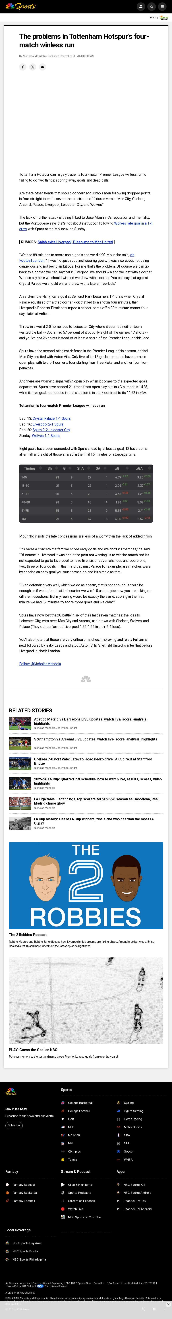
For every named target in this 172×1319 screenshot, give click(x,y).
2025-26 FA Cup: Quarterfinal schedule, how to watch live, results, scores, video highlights (98, 781)
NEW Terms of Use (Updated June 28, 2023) (131, 1283)
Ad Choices (11, 1283)
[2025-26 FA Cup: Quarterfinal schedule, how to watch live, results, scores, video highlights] (20, 783)
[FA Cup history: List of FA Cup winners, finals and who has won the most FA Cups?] (20, 823)
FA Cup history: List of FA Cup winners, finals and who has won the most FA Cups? (94, 821)
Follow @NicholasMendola (40, 664)
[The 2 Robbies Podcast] (86, 885)
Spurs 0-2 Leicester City (51, 430)
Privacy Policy (13, 1286)
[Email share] (42, 67)
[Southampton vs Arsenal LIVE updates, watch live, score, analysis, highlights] (20, 743)
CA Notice (28, 1286)
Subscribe (14, 1125)
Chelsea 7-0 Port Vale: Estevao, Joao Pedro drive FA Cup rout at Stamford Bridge (93, 761)
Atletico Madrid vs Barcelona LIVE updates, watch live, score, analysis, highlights (90, 721)
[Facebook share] (22, 67)
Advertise (25, 1283)
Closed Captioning (53, 1283)
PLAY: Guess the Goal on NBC (33, 1050)
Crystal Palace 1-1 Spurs (52, 418)
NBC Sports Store (81, 1283)
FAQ (68, 1283)
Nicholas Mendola (34, 56)
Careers (37, 1283)
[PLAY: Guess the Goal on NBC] (86, 1000)
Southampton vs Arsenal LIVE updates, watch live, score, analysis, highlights (95, 739)
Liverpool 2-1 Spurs (48, 424)
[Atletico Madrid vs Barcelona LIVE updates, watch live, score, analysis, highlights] (20, 723)
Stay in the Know (16, 1109)
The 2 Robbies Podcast (28, 935)
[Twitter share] (32, 67)
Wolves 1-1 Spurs (45, 436)
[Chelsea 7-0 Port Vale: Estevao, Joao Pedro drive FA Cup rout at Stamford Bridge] (20, 763)
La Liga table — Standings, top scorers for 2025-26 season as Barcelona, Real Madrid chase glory (96, 801)
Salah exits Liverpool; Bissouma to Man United (75, 242)
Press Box (99, 1283)
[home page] (20, 6)
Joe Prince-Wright (66, 728)
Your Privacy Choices (55, 1286)
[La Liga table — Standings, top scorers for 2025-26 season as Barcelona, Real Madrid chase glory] (20, 803)
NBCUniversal (27, 1292)
